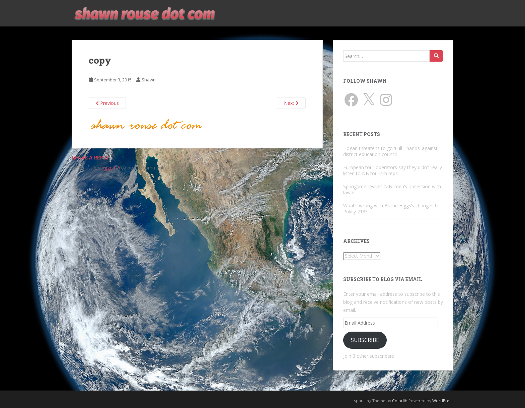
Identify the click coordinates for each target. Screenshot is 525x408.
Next (291, 103)
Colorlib (399, 401)
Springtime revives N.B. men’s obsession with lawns (392, 189)
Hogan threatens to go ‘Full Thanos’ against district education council (390, 151)
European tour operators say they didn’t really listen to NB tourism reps (392, 170)
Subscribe (365, 340)
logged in (110, 167)
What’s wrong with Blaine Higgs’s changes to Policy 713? (391, 208)
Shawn (149, 80)
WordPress (442, 401)
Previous (107, 103)
